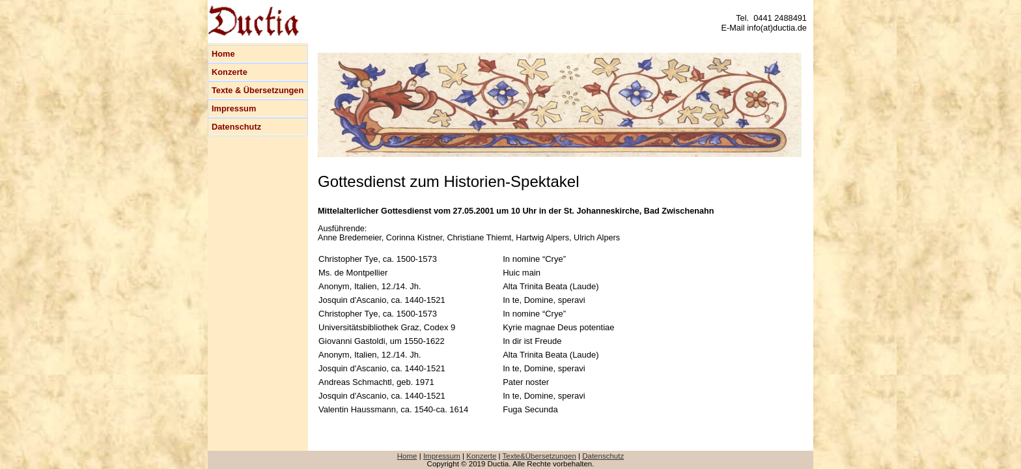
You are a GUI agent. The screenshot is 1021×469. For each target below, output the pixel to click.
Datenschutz (236, 127)
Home (223, 54)
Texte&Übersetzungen (539, 456)
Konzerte (229, 72)
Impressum (234, 108)
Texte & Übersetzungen (257, 90)
